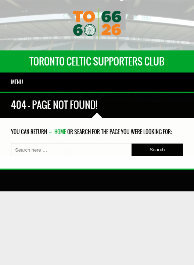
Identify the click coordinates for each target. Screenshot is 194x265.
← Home (57, 132)
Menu (17, 82)
